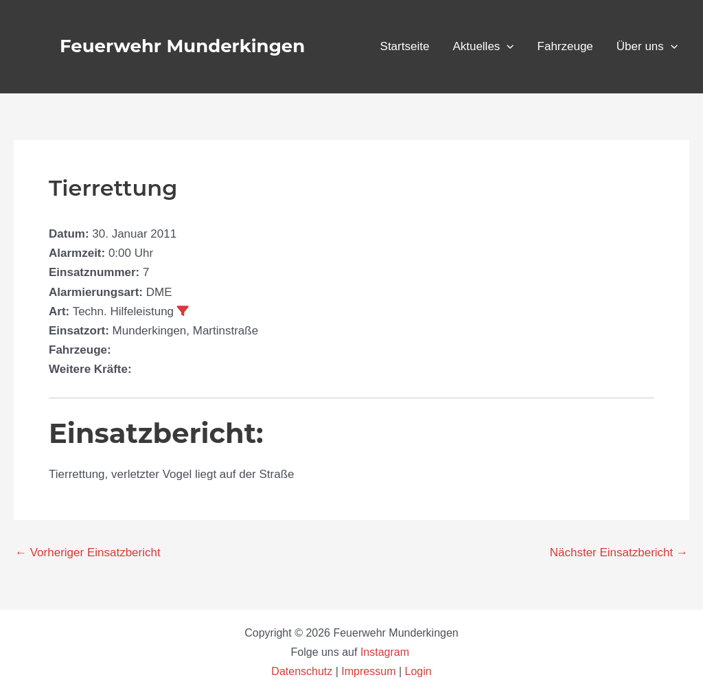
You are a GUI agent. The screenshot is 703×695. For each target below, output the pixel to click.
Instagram (386, 652)
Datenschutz (303, 671)
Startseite (405, 46)
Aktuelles (483, 47)
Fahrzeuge (565, 46)
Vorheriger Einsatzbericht (88, 552)
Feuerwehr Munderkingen (182, 46)
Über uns (647, 47)
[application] (507, 47)
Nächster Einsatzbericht (619, 552)
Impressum (368, 671)
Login (418, 671)
